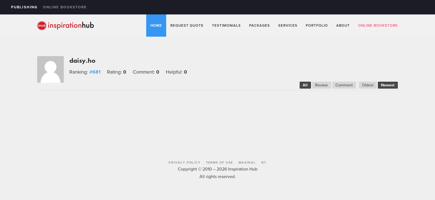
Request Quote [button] (187, 25)
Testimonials (226, 25)
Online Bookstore (65, 7)
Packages (259, 25)
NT (263, 162)
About (343, 25)
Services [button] (287, 25)
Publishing (24, 7)
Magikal (247, 162)
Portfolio (317, 25)
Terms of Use (219, 162)
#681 (94, 72)
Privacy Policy (184, 162)
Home (156, 25)
